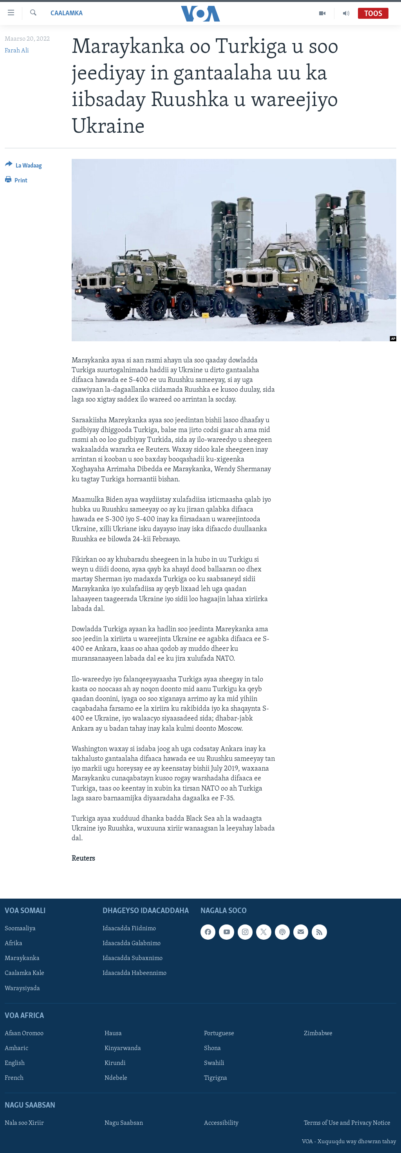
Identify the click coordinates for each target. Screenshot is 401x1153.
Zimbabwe (318, 1033)
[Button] (23, 167)
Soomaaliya (20, 929)
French (14, 1078)
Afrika (13, 943)
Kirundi (115, 1063)
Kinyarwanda (123, 1048)
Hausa (113, 1033)
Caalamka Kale (24, 973)
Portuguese (219, 1033)
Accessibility (221, 1123)
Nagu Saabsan (124, 1123)
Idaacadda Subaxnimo (133, 958)
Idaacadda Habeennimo (134, 973)
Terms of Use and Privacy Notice (347, 1123)
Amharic (16, 1048)
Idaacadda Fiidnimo (129, 929)
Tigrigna (215, 1078)
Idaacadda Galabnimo (132, 943)
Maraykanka (22, 958)
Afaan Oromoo (24, 1033)
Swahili (214, 1063)
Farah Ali (17, 51)
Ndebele (116, 1078)
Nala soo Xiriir (24, 1123)
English (15, 1063)
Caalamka (67, 13)
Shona (212, 1048)
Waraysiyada (22, 988)
